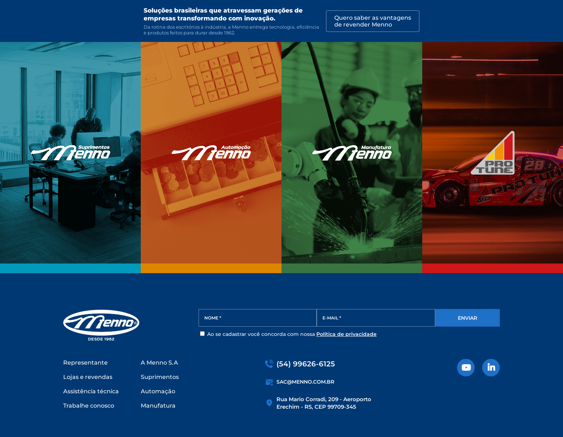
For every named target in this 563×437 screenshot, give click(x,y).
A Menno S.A (159, 362)
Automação (158, 391)
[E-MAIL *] (376, 318)
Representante (85, 362)
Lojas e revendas (87, 377)
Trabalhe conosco (88, 405)
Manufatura (158, 405)
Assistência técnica (91, 391)
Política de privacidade (346, 334)
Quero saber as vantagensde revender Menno (372, 21)
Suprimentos (160, 377)
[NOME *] (258, 318)
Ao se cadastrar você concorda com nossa (288, 334)
